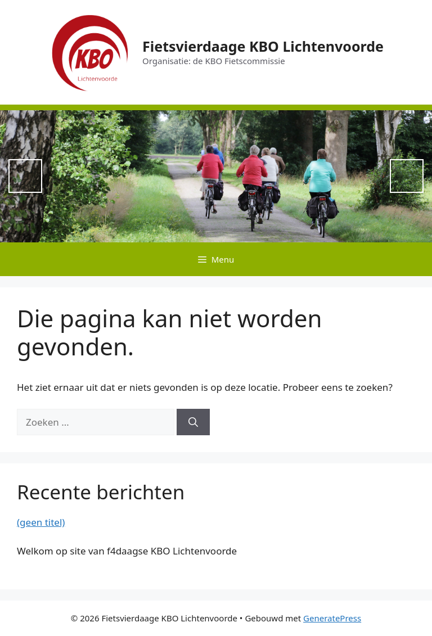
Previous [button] (25, 176)
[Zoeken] (193, 422)
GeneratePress (332, 618)
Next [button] (407, 176)
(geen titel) (41, 522)
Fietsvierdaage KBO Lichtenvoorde (263, 46)
